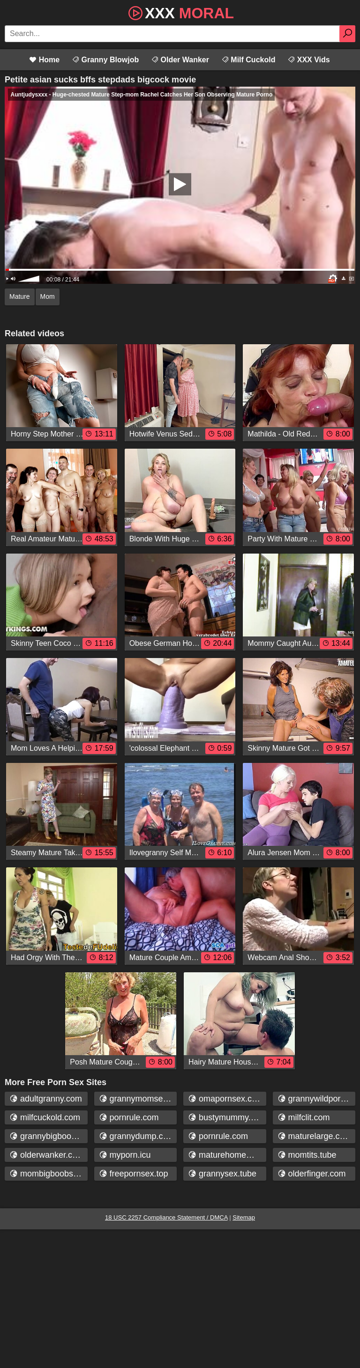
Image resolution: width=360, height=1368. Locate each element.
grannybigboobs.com (48, 1136)
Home (44, 60)
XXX (180, 12)
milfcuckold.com (44, 1117)
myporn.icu (125, 1155)
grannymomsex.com (138, 1098)
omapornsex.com (225, 1098)
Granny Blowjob (105, 60)
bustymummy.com (227, 1117)
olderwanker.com (46, 1155)
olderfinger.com (312, 1173)
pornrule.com (129, 1117)
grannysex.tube (222, 1173)
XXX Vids (308, 60)
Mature (19, 296)
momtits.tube (307, 1155)
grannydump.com (137, 1136)
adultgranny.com (45, 1098)
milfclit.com (304, 1117)
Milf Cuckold (248, 60)
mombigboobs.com (48, 1173)
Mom (47, 296)
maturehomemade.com (227, 1155)
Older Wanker (180, 60)
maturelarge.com (315, 1136)
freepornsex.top (133, 1173)
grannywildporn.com (317, 1098)
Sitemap (243, 1217)
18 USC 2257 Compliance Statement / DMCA (166, 1217)
